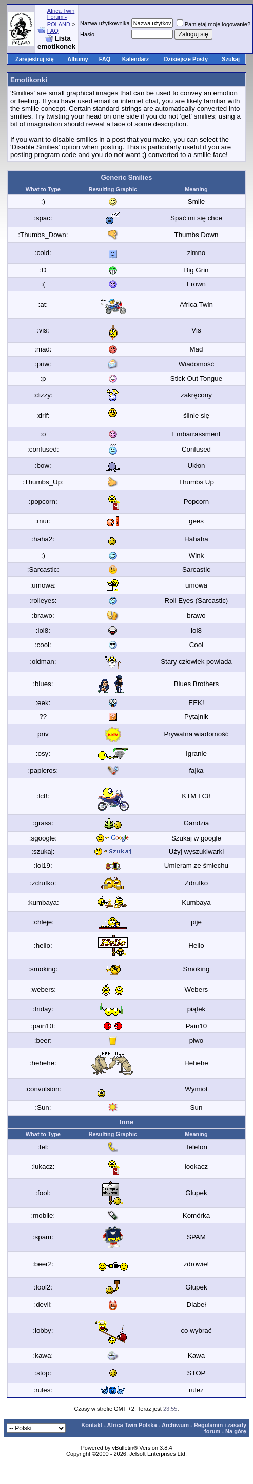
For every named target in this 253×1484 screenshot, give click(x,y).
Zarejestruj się (34, 59)
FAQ (53, 31)
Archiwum (175, 1425)
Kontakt (91, 1425)
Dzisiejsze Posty (186, 59)
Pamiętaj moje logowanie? (213, 24)
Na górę (235, 1431)
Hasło (87, 34)
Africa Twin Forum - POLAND (61, 17)
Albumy (77, 59)
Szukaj (231, 59)
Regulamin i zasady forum (220, 1428)
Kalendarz (135, 59)
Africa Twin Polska (132, 1425)
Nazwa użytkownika (105, 23)
